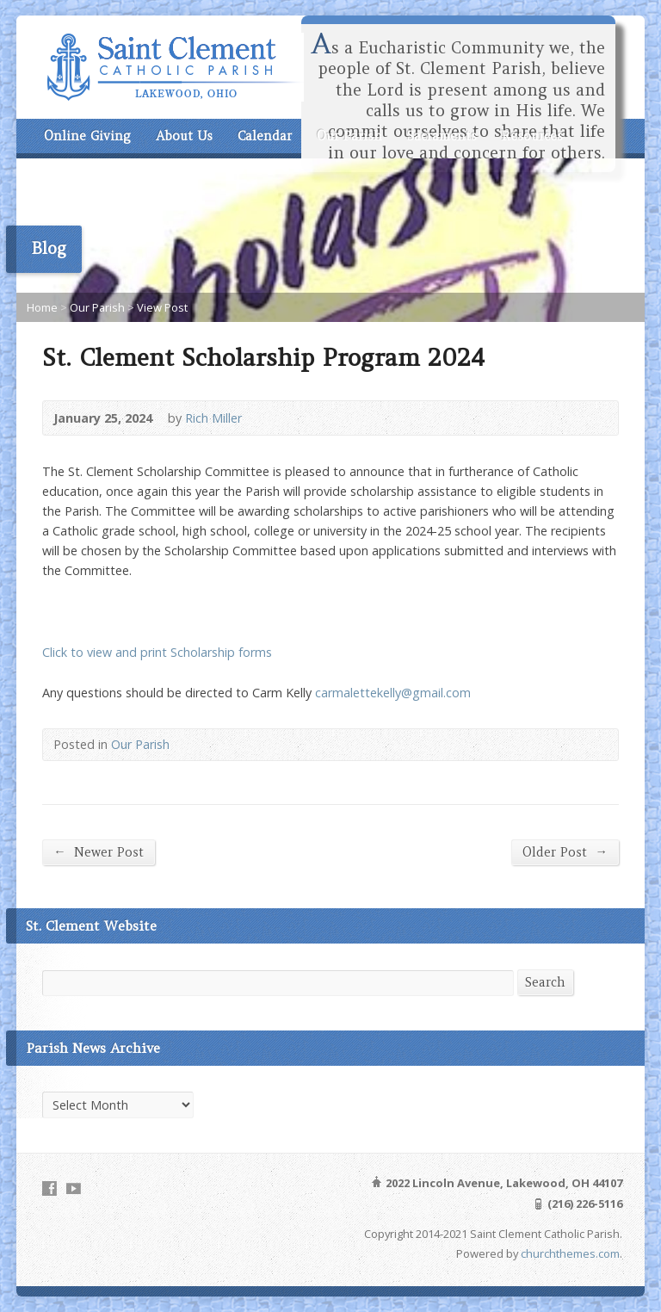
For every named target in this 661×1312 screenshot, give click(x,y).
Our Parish (349, 136)
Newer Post (98, 852)
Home (42, 307)
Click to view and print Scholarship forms (157, 652)
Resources (532, 136)
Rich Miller (213, 418)
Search (545, 982)
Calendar (265, 136)
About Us (184, 136)
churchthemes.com (570, 1253)
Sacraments (442, 136)
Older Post (564, 852)
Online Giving (87, 136)
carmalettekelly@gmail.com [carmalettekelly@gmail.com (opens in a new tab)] (393, 692)
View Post (162, 307)
